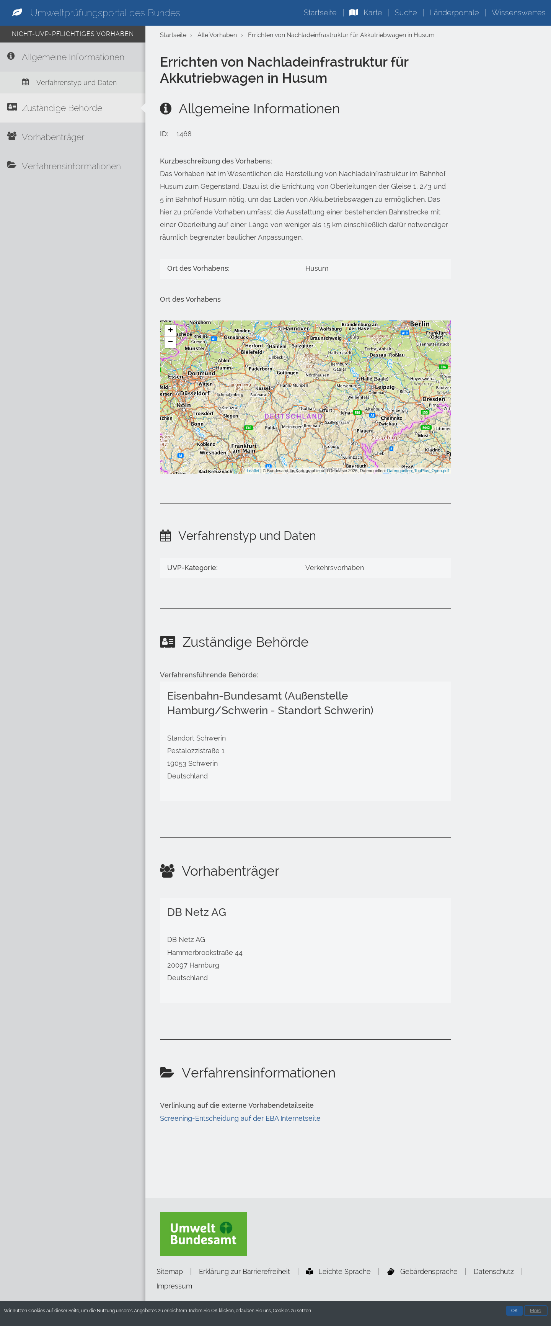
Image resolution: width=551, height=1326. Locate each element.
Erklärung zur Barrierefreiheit (244, 1271)
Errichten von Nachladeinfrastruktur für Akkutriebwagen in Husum (341, 35)
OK (514, 1312)
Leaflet (253, 470)
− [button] (170, 342)
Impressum (174, 1286)
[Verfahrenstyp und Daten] (72, 82)
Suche (406, 12)
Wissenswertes (519, 12)
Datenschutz (494, 1271)
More (535, 1312)
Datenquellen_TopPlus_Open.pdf (418, 470)
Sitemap (169, 1271)
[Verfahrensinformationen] (72, 166)
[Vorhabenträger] (72, 137)
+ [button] (170, 331)
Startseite (320, 12)
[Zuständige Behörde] (72, 108)
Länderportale (454, 12)
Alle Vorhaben (217, 35)
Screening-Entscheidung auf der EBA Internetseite (240, 1118)
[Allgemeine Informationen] (72, 57)
